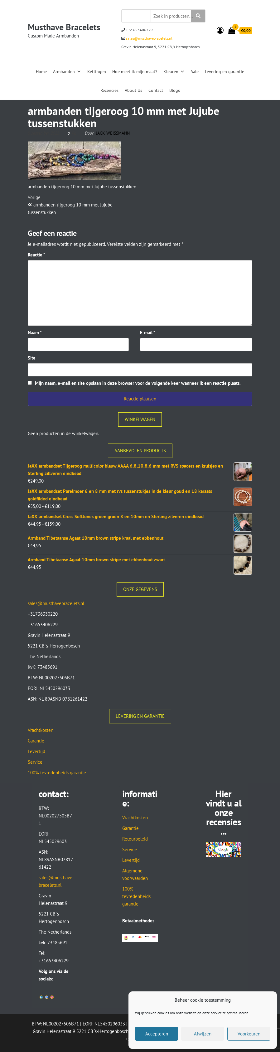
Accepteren (156, 1034)
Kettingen (96, 71)
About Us (133, 90)
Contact (155, 90)
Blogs (174, 90)
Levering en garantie (224, 71)
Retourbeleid (135, 839)
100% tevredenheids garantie (57, 773)
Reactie (36, 255)
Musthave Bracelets (64, 27)
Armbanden (67, 71)
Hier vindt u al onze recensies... (223, 812)
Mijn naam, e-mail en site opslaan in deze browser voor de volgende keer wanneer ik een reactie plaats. (138, 383)
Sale (195, 71)
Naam (35, 332)
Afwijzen (202, 1034)
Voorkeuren (249, 1034)
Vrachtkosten (40, 730)
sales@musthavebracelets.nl (148, 38)
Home (41, 71)
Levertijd (36, 751)
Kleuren (174, 71)
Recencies (109, 90)
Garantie (36, 741)
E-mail (147, 332)
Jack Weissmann (113, 133)
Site (32, 358)
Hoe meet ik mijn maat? (134, 71)
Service (35, 762)
